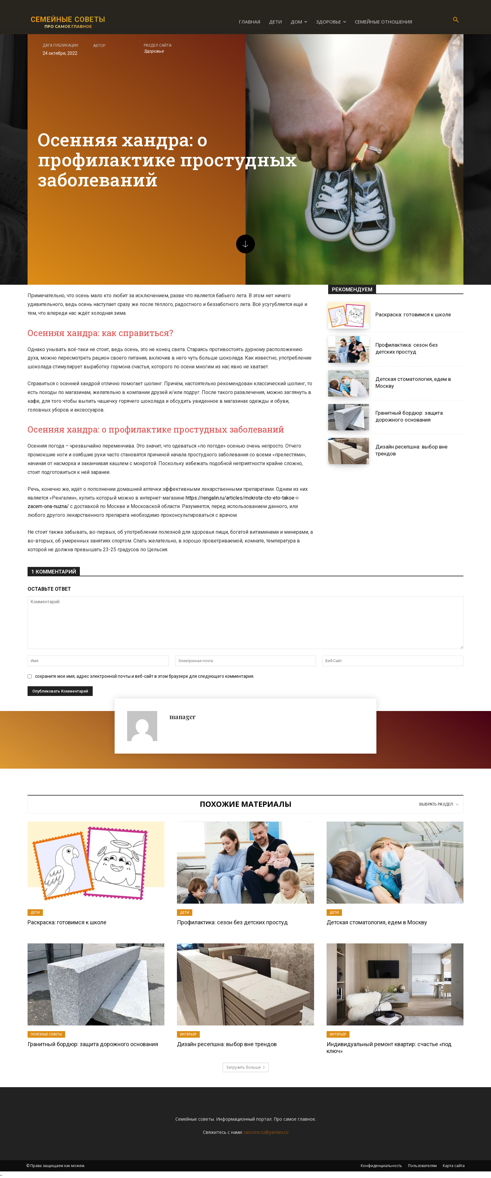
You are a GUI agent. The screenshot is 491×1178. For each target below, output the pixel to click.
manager (182, 716)
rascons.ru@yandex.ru (266, 1132)
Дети (35, 912)
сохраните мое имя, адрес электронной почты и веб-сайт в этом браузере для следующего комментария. (144, 676)
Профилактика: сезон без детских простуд (406, 348)
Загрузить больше (245, 1067)
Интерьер (188, 1034)
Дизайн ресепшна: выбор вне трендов (227, 1044)
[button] (455, 20)
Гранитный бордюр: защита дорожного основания (93, 1044)
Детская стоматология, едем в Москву (377, 922)
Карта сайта (454, 1165)
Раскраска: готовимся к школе (413, 314)
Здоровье (153, 51)
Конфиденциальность (381, 1165)
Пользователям (422, 1165)
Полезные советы (46, 1034)
